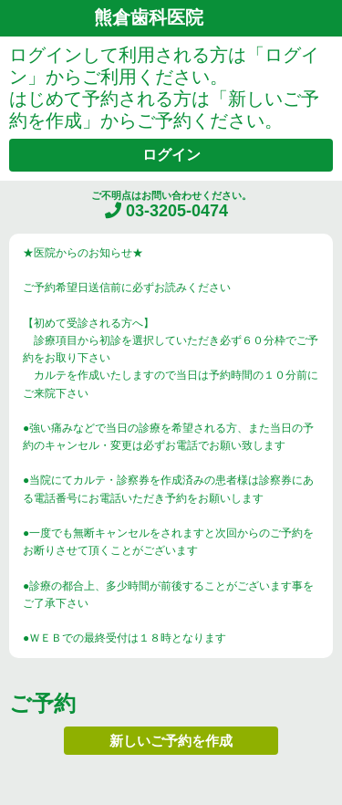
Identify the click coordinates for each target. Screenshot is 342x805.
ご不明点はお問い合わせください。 (171, 205)
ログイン (171, 154)
